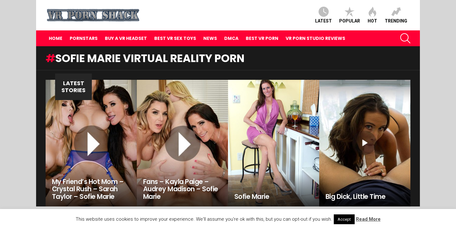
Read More (368, 219)
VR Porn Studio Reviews (315, 38)
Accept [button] (344, 219)
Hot (372, 15)
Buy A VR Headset (126, 38)
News (210, 38)
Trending (396, 15)
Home (55, 38)
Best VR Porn (262, 38)
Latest (323, 15)
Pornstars (84, 38)
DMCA (231, 38)
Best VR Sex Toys (175, 38)
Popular (349, 15)
